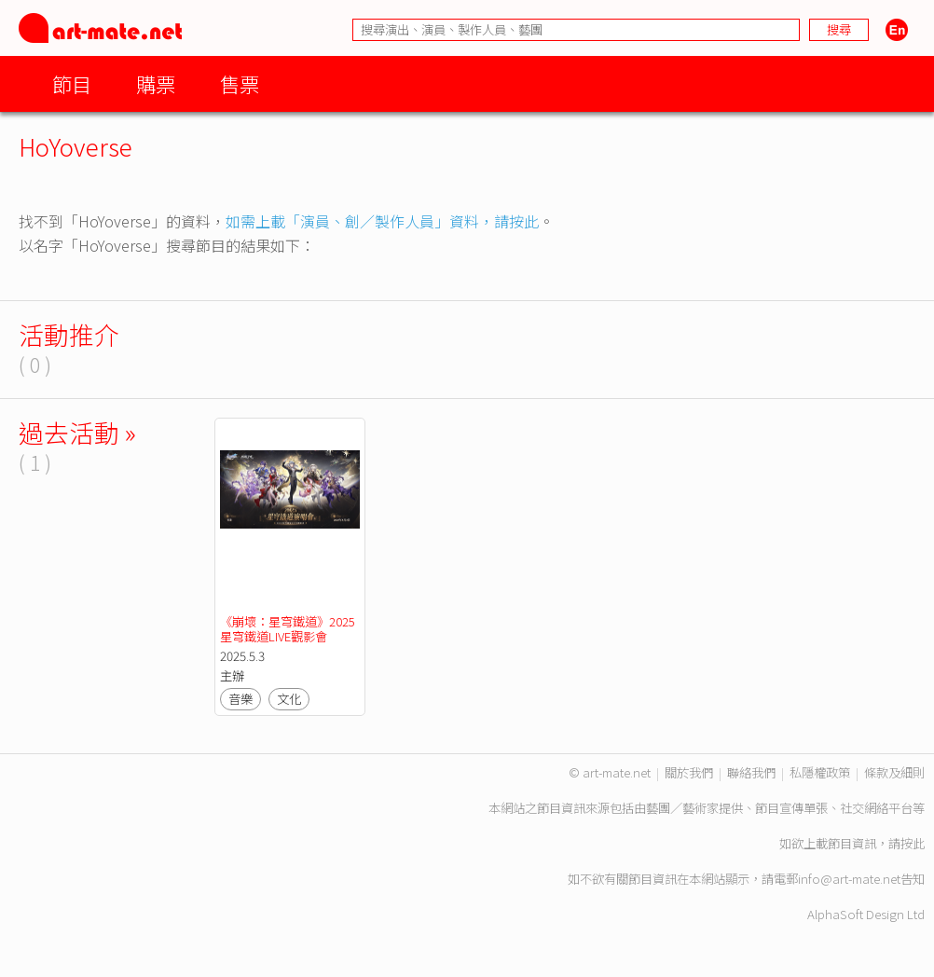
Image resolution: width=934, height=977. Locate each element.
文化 (289, 699)
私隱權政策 (820, 772)
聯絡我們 (751, 772)
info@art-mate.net (849, 879)
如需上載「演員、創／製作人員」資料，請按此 (382, 221)
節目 (71, 83)
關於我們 (689, 772)
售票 (239, 83)
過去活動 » (77, 432)
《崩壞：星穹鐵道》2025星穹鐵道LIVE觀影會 (287, 628)
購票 (155, 83)
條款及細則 (894, 772)
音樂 (240, 699)
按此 (912, 843)
